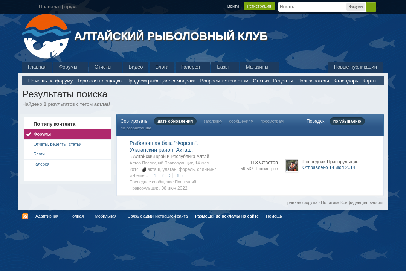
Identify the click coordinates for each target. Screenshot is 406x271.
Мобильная (106, 216)
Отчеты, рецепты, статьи (57, 144)
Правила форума (300, 202)
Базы (225, 67)
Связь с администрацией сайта (158, 216)
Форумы (70, 67)
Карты (370, 81)
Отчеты (105, 67)
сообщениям (241, 121)
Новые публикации (355, 67)
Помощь (274, 216)
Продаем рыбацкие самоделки (161, 81)
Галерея (193, 67)
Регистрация (259, 6)
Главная (37, 67)
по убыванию (347, 121)
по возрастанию (136, 128)
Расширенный (381, 6)
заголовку (212, 121)
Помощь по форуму (50, 81)
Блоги (161, 67)
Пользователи (313, 81)
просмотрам (272, 121)
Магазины (259, 67)
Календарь (345, 81)
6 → (180, 176)
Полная (76, 216)
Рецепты (283, 81)
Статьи (261, 81)
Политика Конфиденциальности (352, 202)
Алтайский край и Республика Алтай (171, 156)
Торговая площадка (99, 81)
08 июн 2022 (175, 188)
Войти (233, 6)
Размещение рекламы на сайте (227, 216)
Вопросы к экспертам (224, 81)
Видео (135, 67)
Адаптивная (46, 216)
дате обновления (175, 121)
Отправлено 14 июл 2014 (328, 167)
